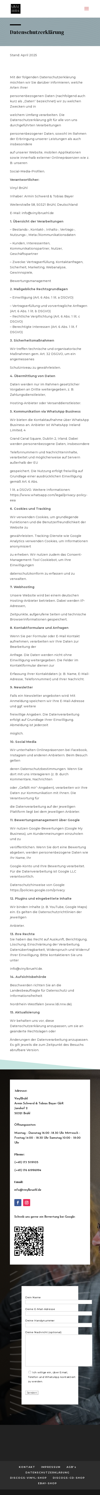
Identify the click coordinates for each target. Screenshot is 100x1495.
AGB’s (71, 1467)
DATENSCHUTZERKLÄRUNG (48, 1472)
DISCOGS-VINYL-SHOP (28, 1477)
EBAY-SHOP (47, 1483)
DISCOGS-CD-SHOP (69, 1477)
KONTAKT (27, 1467)
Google (70, 1216)
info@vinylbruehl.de (27, 1190)
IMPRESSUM (51, 1467)
